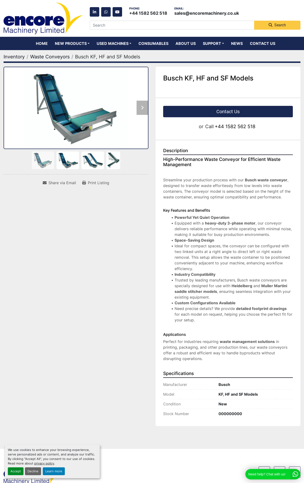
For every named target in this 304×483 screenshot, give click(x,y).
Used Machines (112, 43)
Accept (15, 471)
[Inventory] (14, 57)
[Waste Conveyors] (50, 57)
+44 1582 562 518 (148, 13)
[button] (72, 43)
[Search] (172, 25)
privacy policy (44, 463)
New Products (71, 43)
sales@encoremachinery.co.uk (206, 13)
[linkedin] (94, 12)
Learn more (53, 471)
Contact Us (262, 43)
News (237, 43)
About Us (186, 43)
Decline (33, 471)
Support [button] (212, 43)
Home (42, 43)
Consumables (153, 43)
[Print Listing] (95, 182)
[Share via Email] (59, 182)
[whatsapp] (106, 12)
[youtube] (117, 12)
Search (277, 25)
